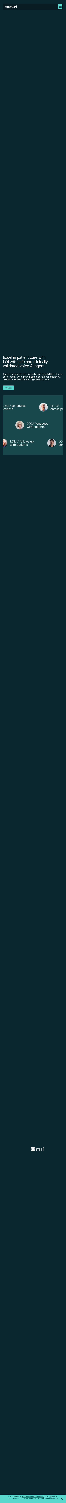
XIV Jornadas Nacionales (32, 1497)
